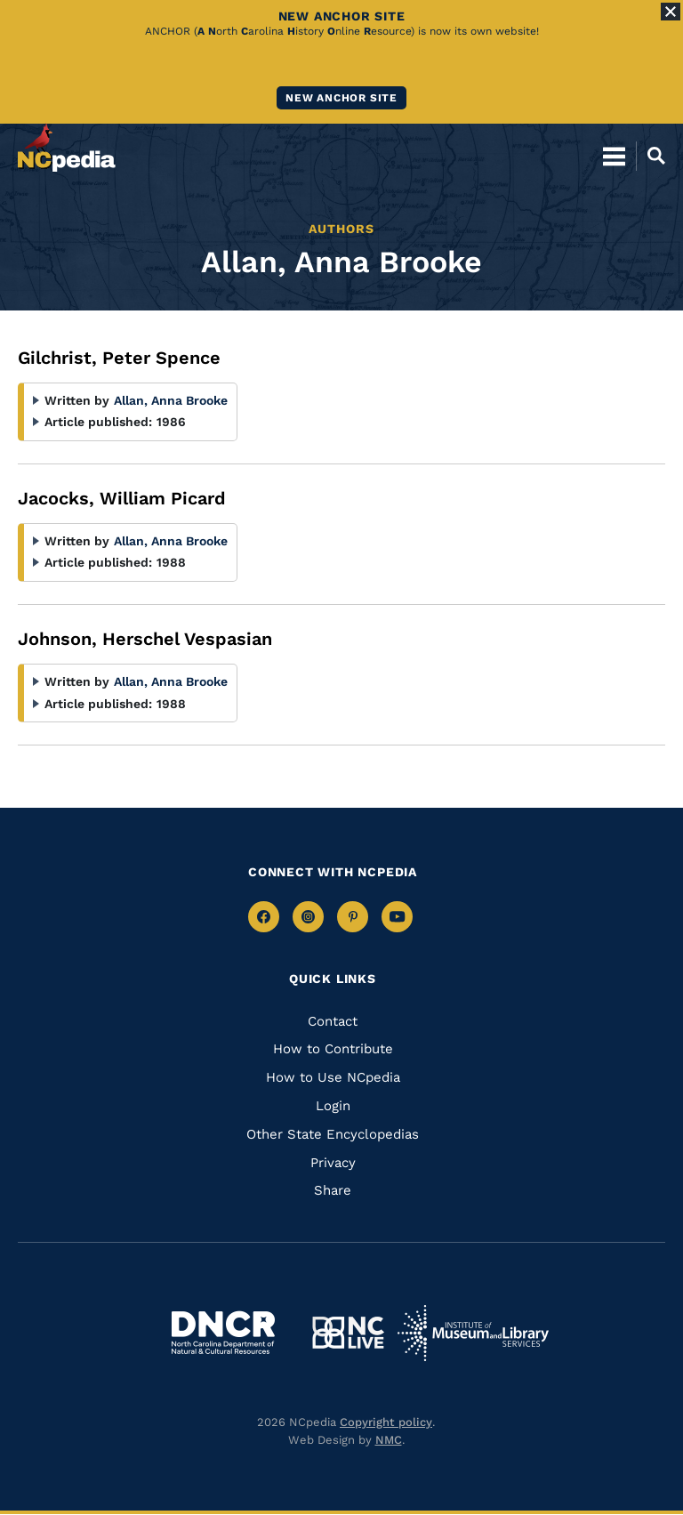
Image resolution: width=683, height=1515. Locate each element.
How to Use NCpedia (333, 1077)
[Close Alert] (670, 11)
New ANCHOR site (341, 98)
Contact (333, 1021)
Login (333, 1106)
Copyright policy (386, 1422)
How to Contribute (333, 1049)
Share (332, 1190)
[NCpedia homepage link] (67, 148)
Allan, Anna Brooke (171, 400)
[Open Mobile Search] (650, 155)
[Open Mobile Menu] (614, 155)
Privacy (333, 1163)
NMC (388, 1440)
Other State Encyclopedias (332, 1134)
